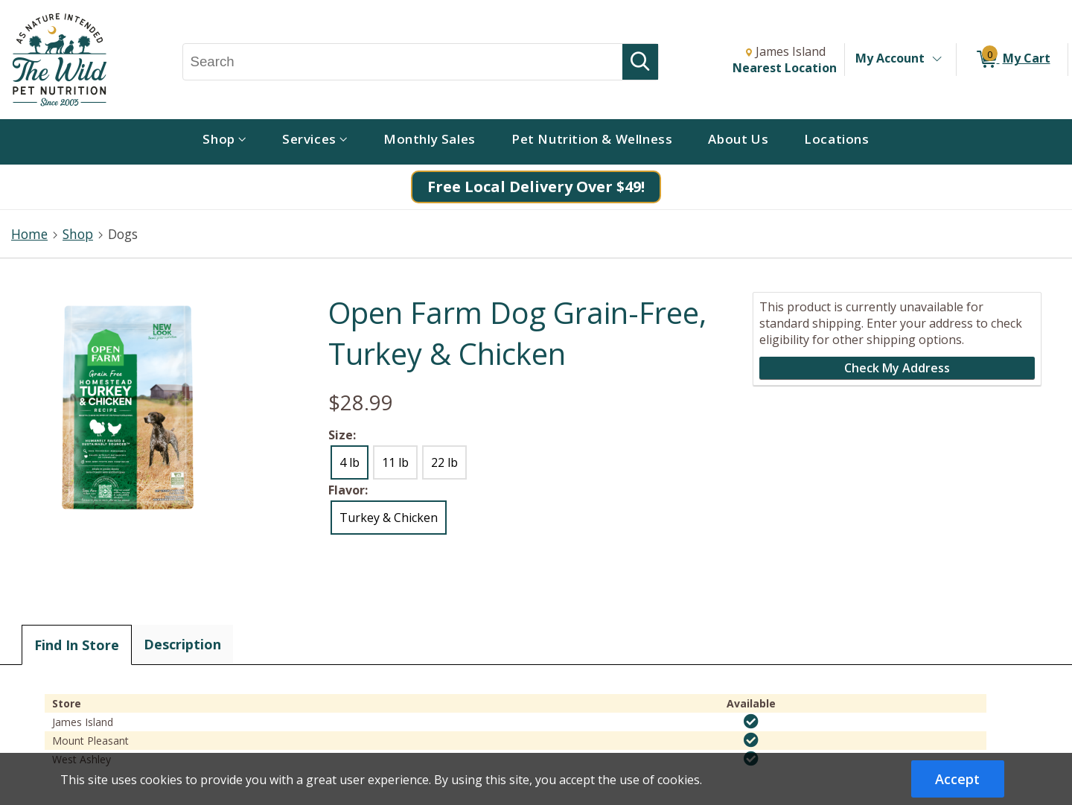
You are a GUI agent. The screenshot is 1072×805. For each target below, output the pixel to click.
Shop (78, 234)
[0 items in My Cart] (1012, 59)
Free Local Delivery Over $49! (536, 186)
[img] (751, 721)
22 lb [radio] (444, 462)
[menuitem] (224, 142)
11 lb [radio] (395, 462)
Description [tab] (182, 644)
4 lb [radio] (349, 462)
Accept (957, 779)
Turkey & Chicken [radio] (388, 517)
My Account (890, 58)
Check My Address (897, 368)
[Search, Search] (403, 62)
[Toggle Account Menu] (936, 60)
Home (29, 234)
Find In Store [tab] (76, 645)
